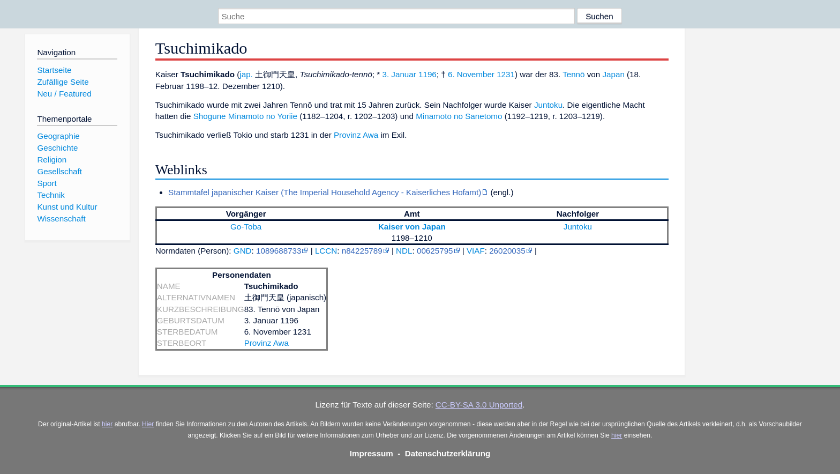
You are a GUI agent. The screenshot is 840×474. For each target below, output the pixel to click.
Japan (613, 74)
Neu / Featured (64, 93)
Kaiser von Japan (412, 226)
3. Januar (399, 74)
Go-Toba (245, 226)
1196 (427, 74)
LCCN (326, 250)
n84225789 (362, 250)
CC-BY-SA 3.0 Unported (479, 404)
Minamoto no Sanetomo (459, 116)
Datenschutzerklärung (448, 453)
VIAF (476, 250)
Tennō (573, 74)
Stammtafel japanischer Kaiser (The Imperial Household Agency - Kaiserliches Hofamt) (324, 192)
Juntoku (548, 104)
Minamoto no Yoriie (262, 116)
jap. (246, 74)
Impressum (371, 453)
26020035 (507, 250)
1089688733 (278, 250)
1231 (506, 74)
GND (243, 250)
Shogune (209, 116)
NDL (404, 250)
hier (107, 424)
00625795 (435, 250)
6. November (471, 74)
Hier (148, 424)
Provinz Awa (356, 134)
